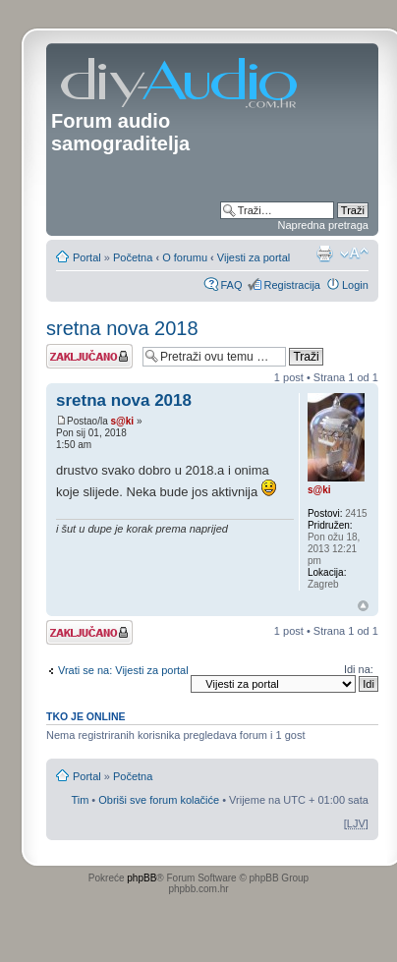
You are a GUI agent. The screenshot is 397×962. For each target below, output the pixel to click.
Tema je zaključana (89, 356)
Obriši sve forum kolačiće (158, 800)
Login (355, 285)
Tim (79, 800)
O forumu (184, 257)
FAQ (231, 285)
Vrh (363, 605)
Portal (87, 257)
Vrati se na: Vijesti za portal (123, 670)
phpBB (141, 878)
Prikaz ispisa (324, 253)
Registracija (291, 285)
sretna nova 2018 (122, 328)
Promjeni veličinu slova (354, 253)
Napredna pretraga (323, 225)
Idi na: (358, 669)
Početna (132, 257)
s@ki (122, 421)
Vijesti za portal (253, 257)
